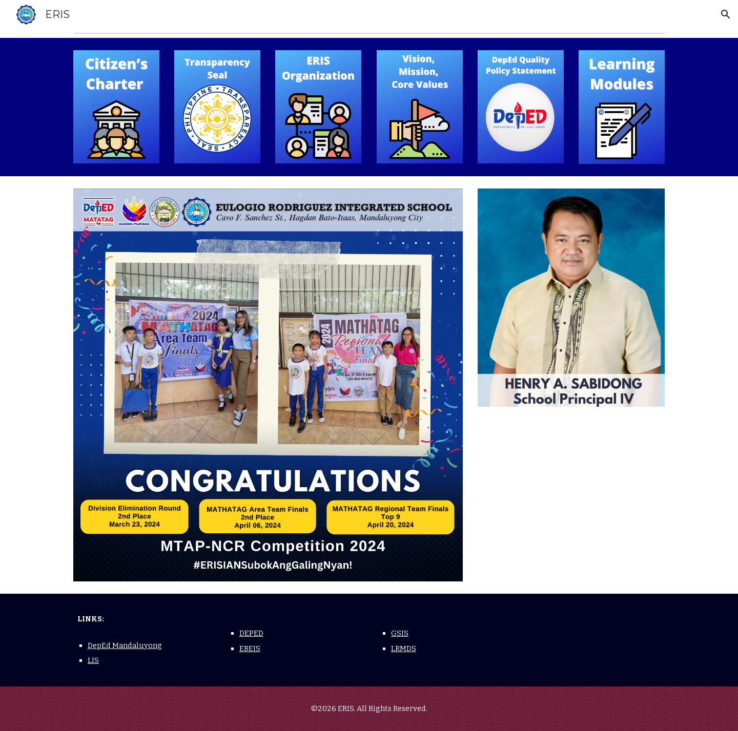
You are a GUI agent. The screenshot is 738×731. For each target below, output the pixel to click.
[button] (725, 14)
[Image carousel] (268, 385)
